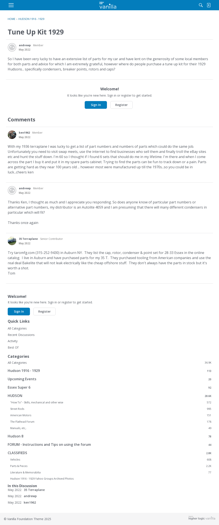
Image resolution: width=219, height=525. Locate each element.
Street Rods (110, 409)
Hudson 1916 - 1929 (109, 370)
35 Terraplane (28, 239)
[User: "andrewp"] (12, 47)
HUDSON (109, 396)
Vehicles (110, 460)
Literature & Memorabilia (110, 472)
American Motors (110, 415)
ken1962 (24, 132)
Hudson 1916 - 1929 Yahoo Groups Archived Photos (42, 478)
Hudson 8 (109, 436)
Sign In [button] (96, 105)
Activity (13, 341)
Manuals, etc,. (110, 428)
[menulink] (42, 5)
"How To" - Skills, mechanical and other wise (110, 402)
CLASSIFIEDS (109, 453)
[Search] (167, 5)
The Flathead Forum (110, 422)
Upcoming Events (109, 379)
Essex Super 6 (109, 387)
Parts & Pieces (110, 466)
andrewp (25, 45)
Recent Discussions (21, 335)
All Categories (17, 328)
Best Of (13, 347)
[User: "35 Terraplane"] (12, 241)
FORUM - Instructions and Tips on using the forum (109, 444)
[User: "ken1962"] (12, 134)
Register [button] (121, 105)
